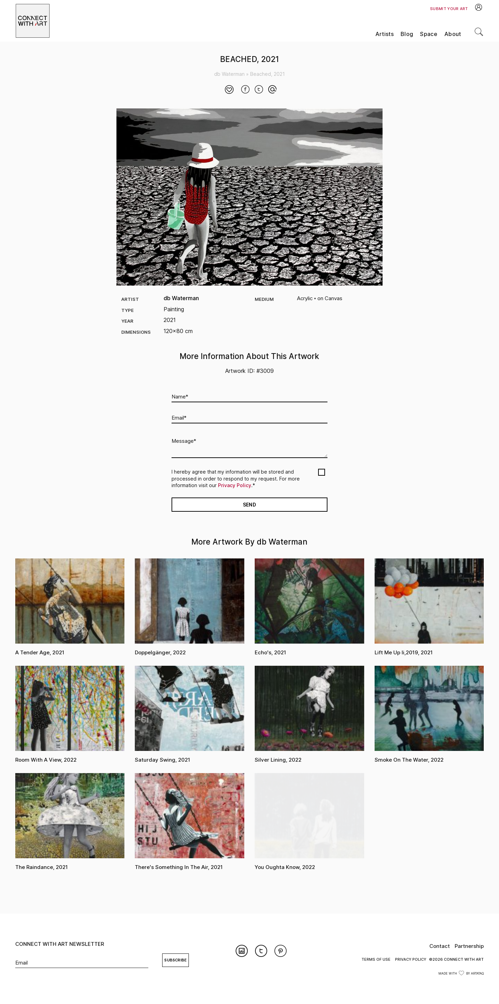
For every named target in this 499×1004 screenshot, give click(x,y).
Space (428, 34)
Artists (384, 34)
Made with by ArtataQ (461, 973)
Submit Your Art (449, 8)
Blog (407, 34)
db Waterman (229, 74)
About (452, 34)
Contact (439, 946)
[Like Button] (229, 90)
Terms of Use (376, 959)
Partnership (469, 946)
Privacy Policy (234, 485)
